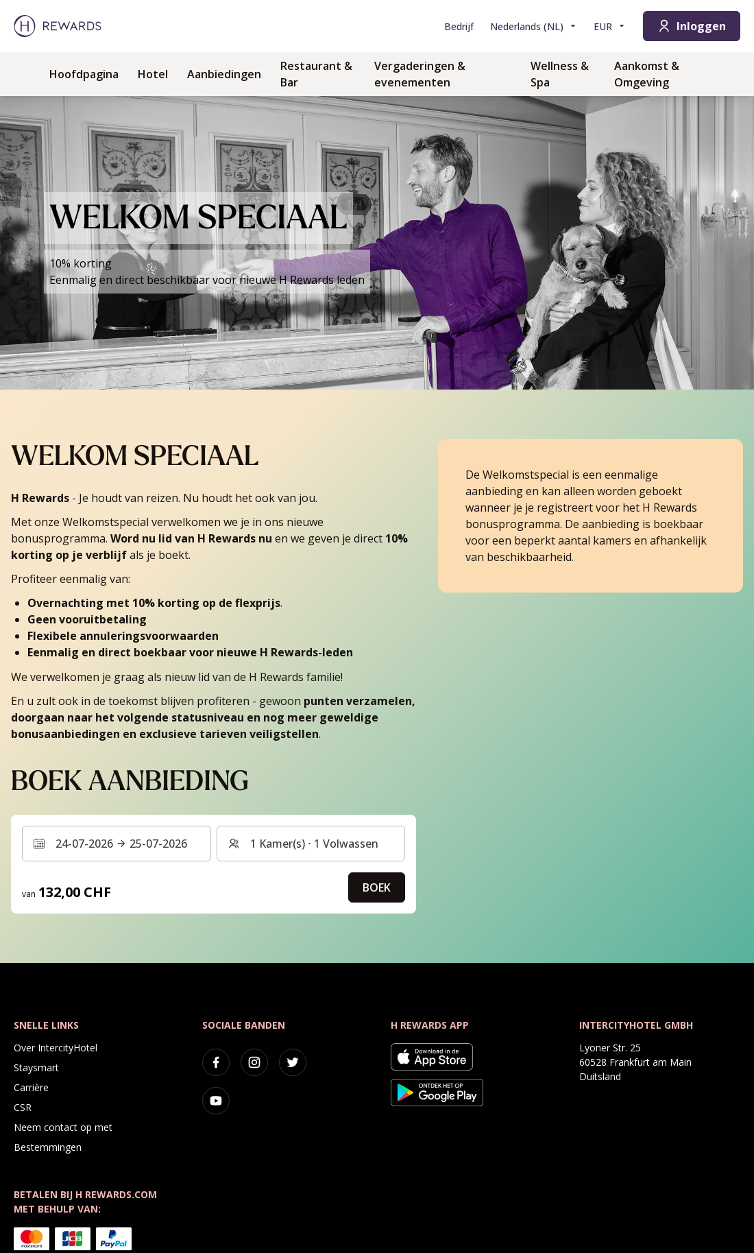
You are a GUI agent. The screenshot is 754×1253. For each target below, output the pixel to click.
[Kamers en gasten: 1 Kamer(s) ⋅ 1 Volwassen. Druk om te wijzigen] (311, 843)
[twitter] (292, 1062)
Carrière (31, 1087)
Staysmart (36, 1067)
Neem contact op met (63, 1127)
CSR (23, 1107)
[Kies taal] (533, 26)
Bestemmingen (48, 1147)
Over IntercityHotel (55, 1047)
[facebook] (216, 1062)
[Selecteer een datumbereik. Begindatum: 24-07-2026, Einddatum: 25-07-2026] (116, 843)
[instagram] (254, 1062)
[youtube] (216, 1100)
